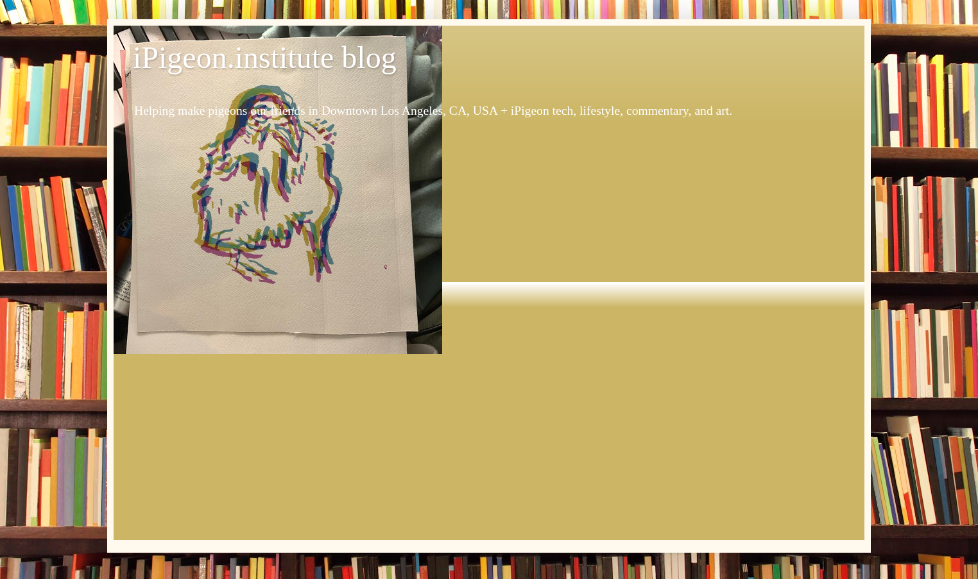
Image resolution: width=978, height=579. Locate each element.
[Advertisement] (489, 450)
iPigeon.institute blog (265, 57)
